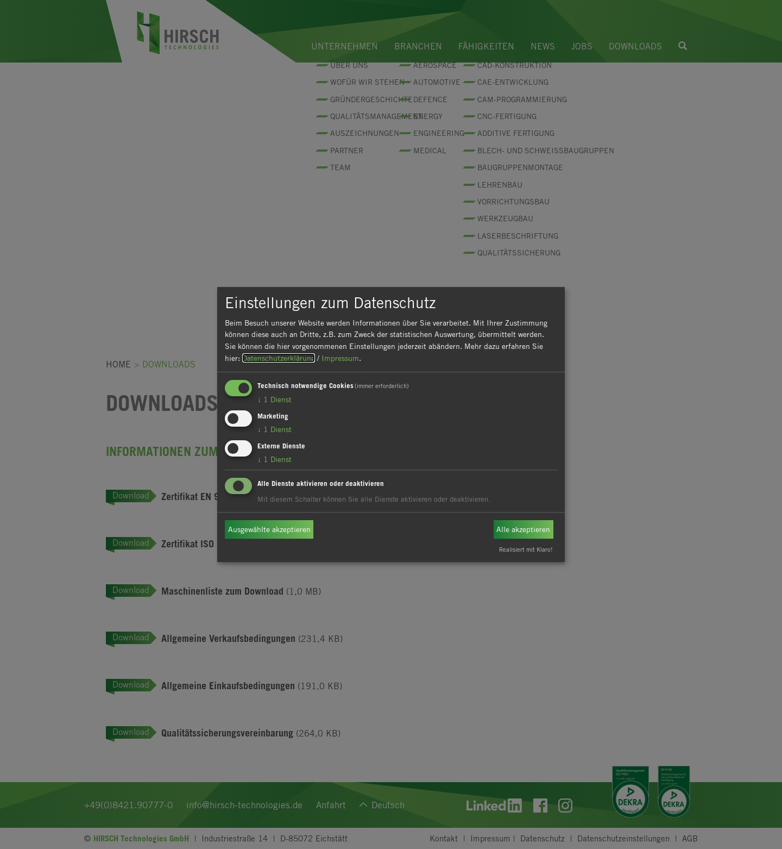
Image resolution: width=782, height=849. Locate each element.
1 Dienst (274, 399)
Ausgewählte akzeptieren (269, 529)
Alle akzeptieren (523, 529)
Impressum (340, 358)
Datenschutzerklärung (278, 358)
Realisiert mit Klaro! (526, 549)
